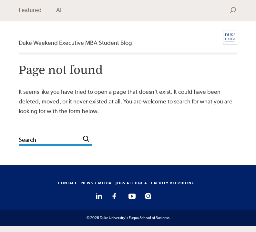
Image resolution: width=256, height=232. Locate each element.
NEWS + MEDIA (96, 183)
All (59, 9)
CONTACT (67, 183)
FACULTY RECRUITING (173, 183)
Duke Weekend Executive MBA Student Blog (75, 42)
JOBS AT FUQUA (131, 183)
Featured (30, 9)
